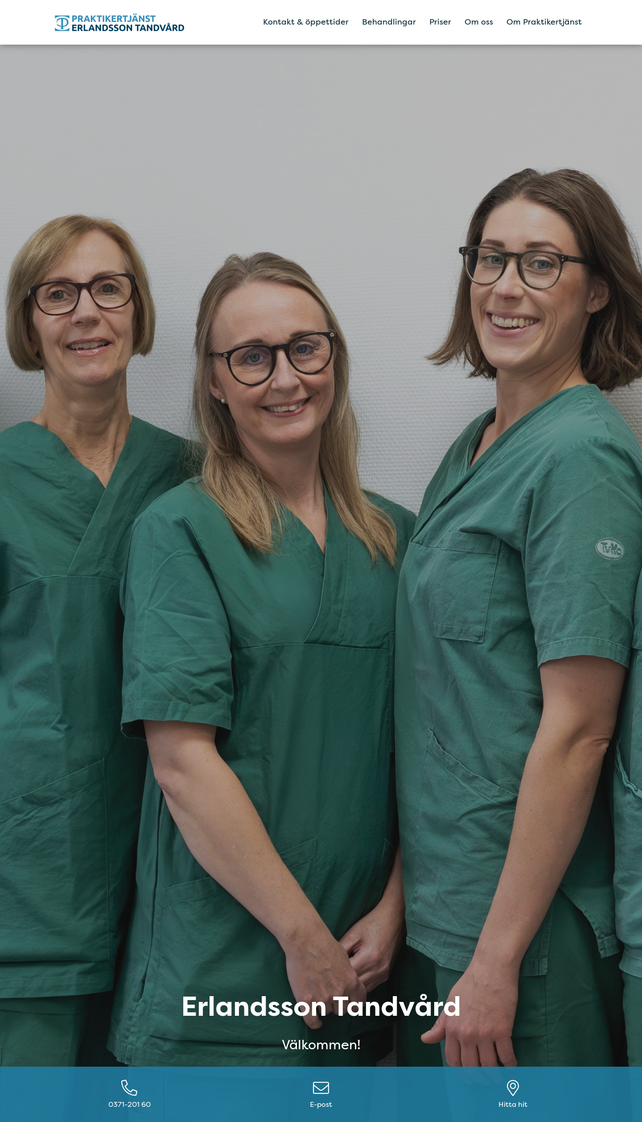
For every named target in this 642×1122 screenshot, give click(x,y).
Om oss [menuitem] (479, 22)
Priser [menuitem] (440, 22)
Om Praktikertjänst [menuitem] (544, 22)
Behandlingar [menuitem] (389, 22)
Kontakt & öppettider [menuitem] (306, 22)
